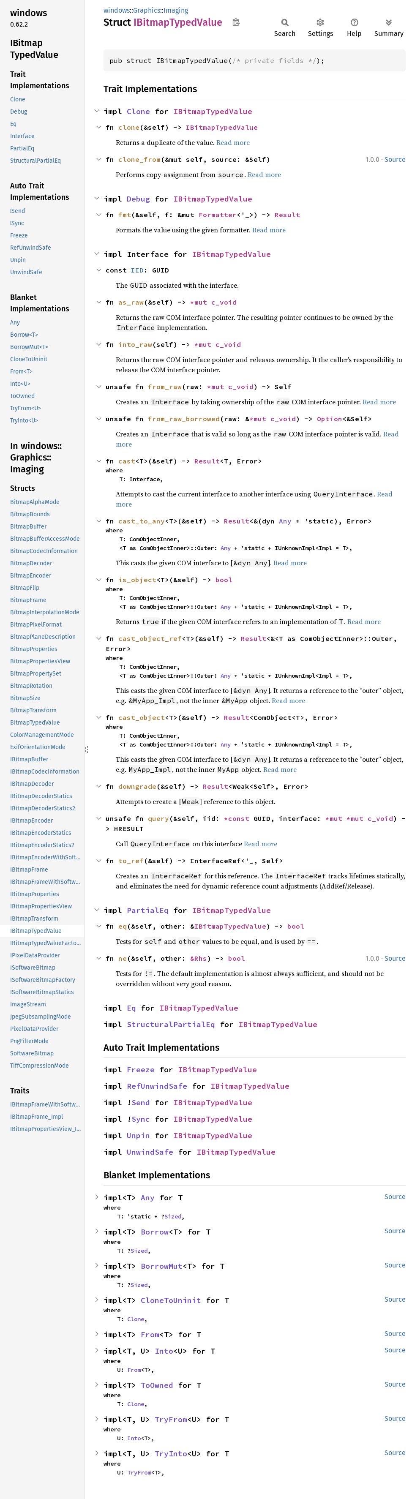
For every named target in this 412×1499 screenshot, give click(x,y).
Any (285, 521)
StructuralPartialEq (171, 1024)
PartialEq (148, 910)
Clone (138, 111)
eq (122, 926)
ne (122, 958)
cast (126, 461)
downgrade (137, 786)
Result (287, 214)
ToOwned (157, 1385)
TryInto (171, 1453)
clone (128, 127)
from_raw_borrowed (184, 418)
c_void (224, 302)
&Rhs (198, 958)
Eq (131, 1008)
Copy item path (236, 22)
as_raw (131, 302)
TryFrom (171, 1419)
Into (164, 1351)
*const (239, 818)
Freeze (141, 1069)
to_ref (131, 860)
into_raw (135, 344)
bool (224, 579)
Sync (140, 1119)
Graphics (146, 10)
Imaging (176, 10)
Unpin (138, 1135)
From (150, 1334)
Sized (172, 1216)
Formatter (218, 214)
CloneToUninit (171, 1300)
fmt (124, 214)
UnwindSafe (150, 1152)
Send (140, 1102)
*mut (200, 302)
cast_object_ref (150, 638)
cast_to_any (141, 521)
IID (137, 270)
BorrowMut (162, 1266)
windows (117, 10)
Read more (233, 142)
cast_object (141, 717)
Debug (138, 199)
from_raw (165, 386)
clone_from (139, 159)
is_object (137, 579)
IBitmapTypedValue (212, 111)
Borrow (155, 1232)
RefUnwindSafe (157, 1086)
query (158, 818)
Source (395, 159)
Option (329, 418)
